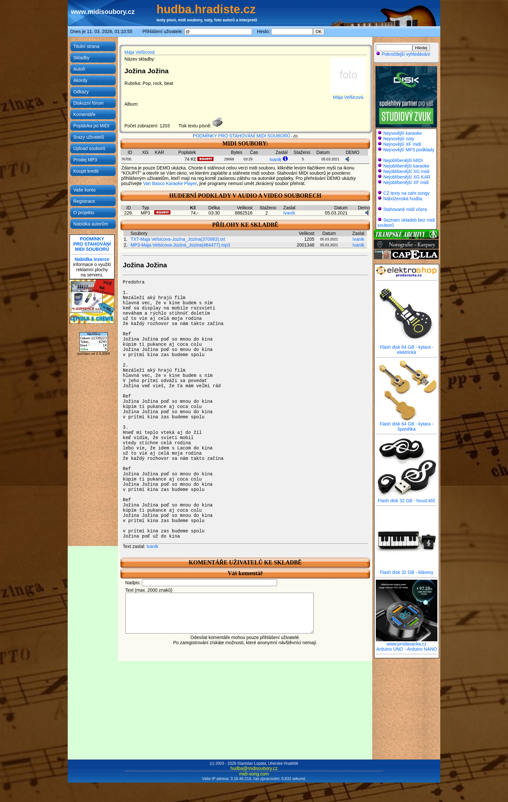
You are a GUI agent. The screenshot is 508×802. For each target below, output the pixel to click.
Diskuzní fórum (88, 103)
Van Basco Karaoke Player (170, 183)
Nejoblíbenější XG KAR (407, 177)
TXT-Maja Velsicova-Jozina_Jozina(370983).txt (178, 239)
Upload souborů (89, 148)
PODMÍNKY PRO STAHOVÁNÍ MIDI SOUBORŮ (241, 135)
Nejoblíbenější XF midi (406, 182)
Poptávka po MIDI (91, 125)
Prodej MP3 (85, 159)
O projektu (83, 212)
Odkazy (80, 91)
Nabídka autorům (90, 224)
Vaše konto (84, 189)
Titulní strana (86, 46)
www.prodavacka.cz (406, 641)
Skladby (81, 57)
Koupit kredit (85, 171)
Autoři (79, 69)
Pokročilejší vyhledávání (403, 54)
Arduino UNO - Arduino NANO (406, 649)
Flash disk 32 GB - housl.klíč (406, 498)
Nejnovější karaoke (402, 133)
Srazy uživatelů (88, 137)
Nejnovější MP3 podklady (408, 149)
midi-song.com (254, 773)
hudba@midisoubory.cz (253, 768)
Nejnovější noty (398, 138)
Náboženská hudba (402, 198)
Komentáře (84, 114)
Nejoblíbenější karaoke (406, 166)
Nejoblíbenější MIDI (403, 160)
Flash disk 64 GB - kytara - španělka (406, 424)
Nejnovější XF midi (402, 144)
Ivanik (276, 159)
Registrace (84, 201)
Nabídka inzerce (92, 259)
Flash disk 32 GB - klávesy (406, 570)
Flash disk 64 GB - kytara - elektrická (406, 347)
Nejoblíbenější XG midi (406, 171)
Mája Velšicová (139, 52)
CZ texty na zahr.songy (406, 193)
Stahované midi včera (405, 209)
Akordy (80, 80)
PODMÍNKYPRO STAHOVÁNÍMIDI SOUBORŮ (92, 244)
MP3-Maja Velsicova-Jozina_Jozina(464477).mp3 (180, 245)
